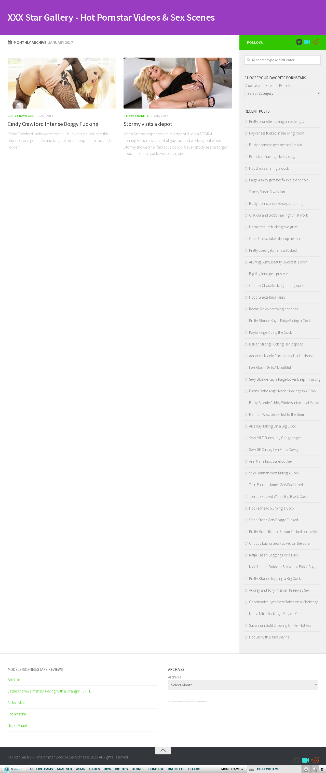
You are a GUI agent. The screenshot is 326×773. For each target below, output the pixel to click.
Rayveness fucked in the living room (276, 134)
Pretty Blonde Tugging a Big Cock (275, 579)
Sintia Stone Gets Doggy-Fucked (273, 520)
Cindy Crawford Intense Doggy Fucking (53, 124)
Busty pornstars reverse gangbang (276, 204)
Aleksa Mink (16, 703)
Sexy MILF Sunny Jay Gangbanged (275, 438)
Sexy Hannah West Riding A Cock (274, 474)
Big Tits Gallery (190, 702)
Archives (174, 678)
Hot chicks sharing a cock (269, 169)
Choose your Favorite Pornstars (269, 86)
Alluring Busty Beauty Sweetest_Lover (278, 263)
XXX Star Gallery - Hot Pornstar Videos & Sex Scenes (122, 17)
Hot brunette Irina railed (267, 298)
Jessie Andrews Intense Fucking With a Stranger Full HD (49, 692)
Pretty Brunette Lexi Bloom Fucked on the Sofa (284, 532)
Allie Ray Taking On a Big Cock (272, 427)
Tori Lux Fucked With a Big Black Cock (278, 497)
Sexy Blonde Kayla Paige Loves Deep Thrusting (284, 380)
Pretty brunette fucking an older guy (276, 122)
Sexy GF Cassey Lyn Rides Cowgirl (275, 450)
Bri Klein (14, 680)
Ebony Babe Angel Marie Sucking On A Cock (283, 392)
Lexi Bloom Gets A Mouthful (270, 368)
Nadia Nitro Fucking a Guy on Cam (275, 614)
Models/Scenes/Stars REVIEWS (35, 670)
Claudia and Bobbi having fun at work (278, 216)
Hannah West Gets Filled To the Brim (276, 415)
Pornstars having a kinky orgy (272, 157)
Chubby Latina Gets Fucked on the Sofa (279, 544)
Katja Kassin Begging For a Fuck (273, 556)
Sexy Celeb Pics (174, 702)
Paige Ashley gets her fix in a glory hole (278, 181)
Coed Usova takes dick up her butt (275, 239)
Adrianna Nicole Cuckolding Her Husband (281, 356)
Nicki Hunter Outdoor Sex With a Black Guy (282, 567)
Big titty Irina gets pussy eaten (271, 274)
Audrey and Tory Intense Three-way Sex (279, 591)
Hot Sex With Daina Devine (269, 638)
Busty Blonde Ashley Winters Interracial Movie (284, 403)
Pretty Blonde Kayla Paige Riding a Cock (280, 321)
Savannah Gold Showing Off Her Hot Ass (280, 626)
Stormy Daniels (136, 116)
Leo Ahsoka (17, 715)
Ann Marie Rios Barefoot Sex (270, 462)
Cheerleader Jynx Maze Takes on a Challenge (283, 603)
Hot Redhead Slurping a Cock (271, 509)
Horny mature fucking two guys (273, 227)
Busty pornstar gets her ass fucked (275, 145)
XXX (169, 702)
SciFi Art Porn (182, 702)
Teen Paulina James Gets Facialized (276, 485)
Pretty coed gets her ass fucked (273, 251)
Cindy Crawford (21, 116)
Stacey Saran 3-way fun (267, 192)
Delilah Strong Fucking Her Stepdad (276, 345)
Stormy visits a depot (148, 124)
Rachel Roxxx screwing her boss (273, 310)
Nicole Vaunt (17, 726)
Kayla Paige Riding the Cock (270, 333)
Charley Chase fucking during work (276, 286)
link (321, 693)
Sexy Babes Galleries (201, 702)
